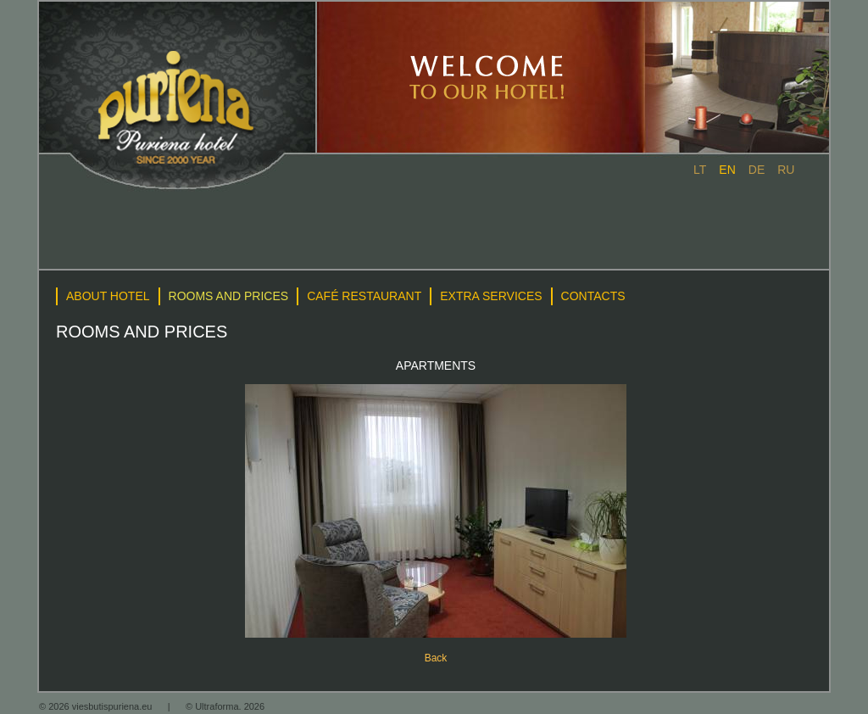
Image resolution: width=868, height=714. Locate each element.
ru (785, 169)
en (727, 169)
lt (699, 169)
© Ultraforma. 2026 (225, 706)
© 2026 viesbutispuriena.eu (97, 706)
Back (436, 658)
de (756, 169)
